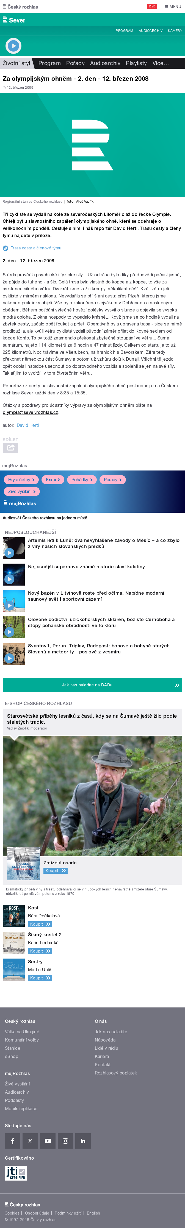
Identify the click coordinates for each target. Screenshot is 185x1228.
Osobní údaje (37, 1213)
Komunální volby (22, 1040)
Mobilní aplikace (21, 1108)
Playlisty (136, 63)
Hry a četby (21, 479)
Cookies (12, 1213)
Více (161, 63)
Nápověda (105, 1040)
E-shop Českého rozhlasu (38, 703)
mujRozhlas (14, 465)
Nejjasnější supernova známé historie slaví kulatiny (86, 566)
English (93, 1213)
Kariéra (102, 1056)
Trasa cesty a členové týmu (36, 248)
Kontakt (103, 1064)
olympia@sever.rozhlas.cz (30, 412)
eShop (11, 1056)
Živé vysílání (21, 491)
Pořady (75, 63)
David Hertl (28, 425)
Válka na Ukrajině (22, 1031)
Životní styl (16, 63)
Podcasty (14, 1100)
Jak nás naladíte (111, 1031)
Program (124, 31)
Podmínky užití (68, 1213)
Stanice (12, 1048)
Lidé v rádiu (106, 1048)
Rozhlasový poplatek (116, 1073)
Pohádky (81, 479)
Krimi (53, 479)
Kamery (175, 31)
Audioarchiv (150, 31)
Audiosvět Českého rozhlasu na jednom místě (45, 518)
